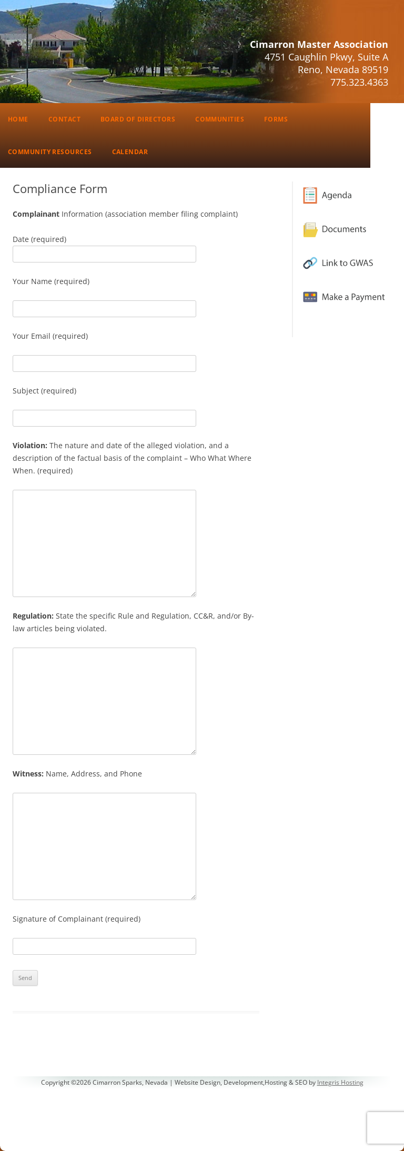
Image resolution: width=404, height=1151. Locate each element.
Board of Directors (137, 119)
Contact (64, 119)
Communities (219, 119)
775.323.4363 (359, 82)
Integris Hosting (340, 1082)
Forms (276, 119)
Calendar (130, 152)
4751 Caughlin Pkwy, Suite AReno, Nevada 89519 (326, 63)
